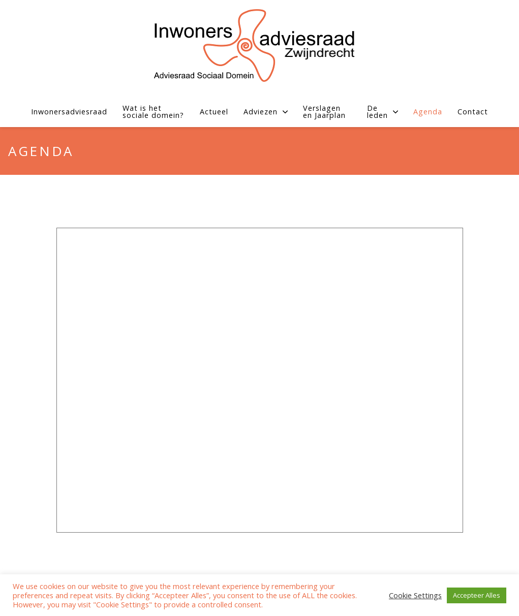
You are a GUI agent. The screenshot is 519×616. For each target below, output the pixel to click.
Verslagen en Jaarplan (324, 112)
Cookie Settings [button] (415, 595)
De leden (382, 112)
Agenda (427, 111)
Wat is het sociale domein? (153, 112)
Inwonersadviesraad (69, 111)
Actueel (214, 111)
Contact (472, 111)
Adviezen (265, 111)
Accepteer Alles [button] (476, 595)
